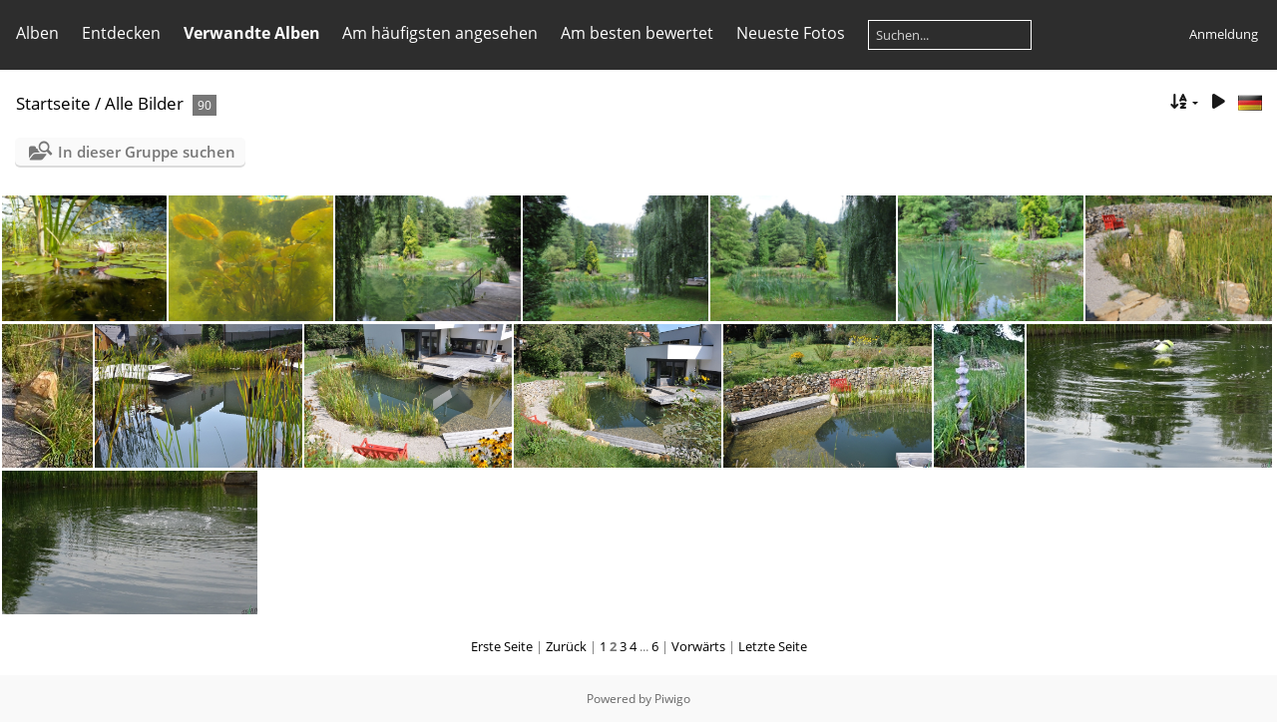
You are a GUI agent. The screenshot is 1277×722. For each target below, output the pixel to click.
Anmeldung (1223, 34)
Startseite (53, 103)
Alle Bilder (144, 103)
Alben (37, 33)
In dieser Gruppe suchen (146, 152)
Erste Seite (502, 646)
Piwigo (672, 698)
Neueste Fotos (790, 33)
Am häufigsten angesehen (440, 33)
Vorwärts (698, 646)
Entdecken (121, 33)
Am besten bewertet (637, 33)
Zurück (566, 646)
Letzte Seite (772, 646)
